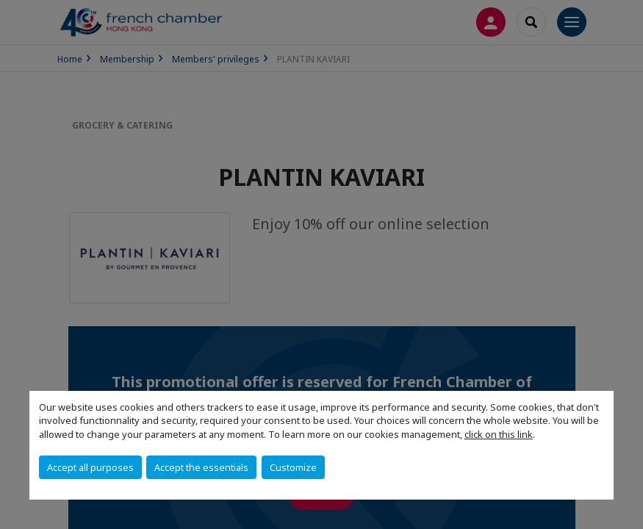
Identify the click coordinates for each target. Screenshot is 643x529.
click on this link (498, 434)
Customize (293, 467)
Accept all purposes (90, 467)
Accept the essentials (201, 467)
